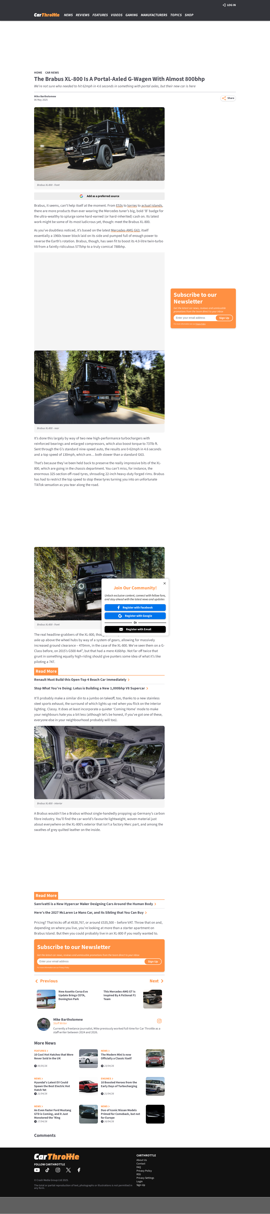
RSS (138, 1174)
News (68, 15)
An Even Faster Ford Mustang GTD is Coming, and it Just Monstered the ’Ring (52, 1114)
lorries (132, 205)
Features (100, 15)
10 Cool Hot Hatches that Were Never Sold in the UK (53, 1056)
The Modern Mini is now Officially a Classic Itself (116, 1056)
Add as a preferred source (99, 196)
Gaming (131, 15)
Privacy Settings (145, 1178)
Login (139, 1181)
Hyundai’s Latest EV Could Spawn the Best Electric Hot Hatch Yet (52, 1086)
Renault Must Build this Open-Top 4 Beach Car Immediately (82, 679)
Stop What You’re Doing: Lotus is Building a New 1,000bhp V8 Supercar (91, 688)
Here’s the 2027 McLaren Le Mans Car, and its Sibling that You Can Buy (90, 912)
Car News (52, 73)
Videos (116, 15)
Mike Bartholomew (45, 96)
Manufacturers (154, 15)
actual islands (151, 205)
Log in (229, 5)
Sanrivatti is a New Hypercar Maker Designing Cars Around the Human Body (95, 904)
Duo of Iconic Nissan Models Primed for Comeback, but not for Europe (120, 1114)
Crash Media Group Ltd (49, 1180)
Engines (107, 1079)
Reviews (82, 15)
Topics (176, 15)
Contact (140, 1163)
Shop (189, 15)
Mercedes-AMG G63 (125, 230)
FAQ (138, 1167)
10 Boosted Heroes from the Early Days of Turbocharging (119, 1084)
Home (38, 73)
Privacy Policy (64, 967)
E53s (119, 205)
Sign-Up (140, 1185)
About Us (141, 1160)
